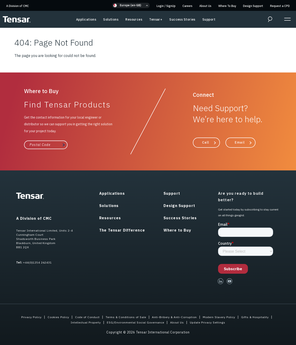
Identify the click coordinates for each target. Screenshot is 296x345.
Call (205, 142)
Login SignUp (166, 6)
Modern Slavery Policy (226, 316)
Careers (187, 6)
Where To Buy (227, 6)
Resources (133, 19)
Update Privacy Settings (214, 322)
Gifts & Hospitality (266, 316)
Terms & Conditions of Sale (123, 316)
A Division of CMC (17, 6)
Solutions (110, 19)
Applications (86, 19)
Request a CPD (280, 6)
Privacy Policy (19, 316)
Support (208, 19)
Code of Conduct (81, 316)
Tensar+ (155, 19)
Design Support (253, 6)
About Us (205, 6)
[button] (131, 5)
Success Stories (182, 19)
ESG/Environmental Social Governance (135, 322)
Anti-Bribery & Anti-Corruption (176, 316)
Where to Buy (177, 229)
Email (240, 142)
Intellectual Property (79, 322)
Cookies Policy (49, 316)
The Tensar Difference (122, 229)
